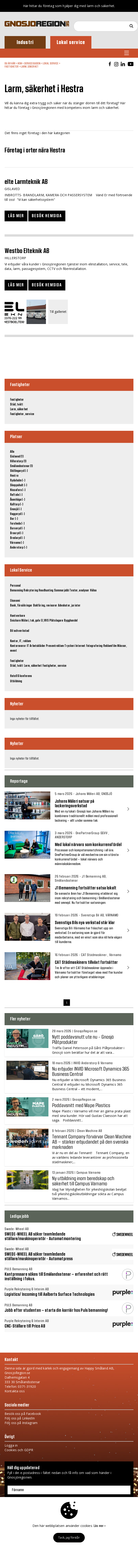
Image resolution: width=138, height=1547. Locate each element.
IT (28, 646)
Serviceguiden (32, 63)
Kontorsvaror (18, 646)
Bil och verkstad (19, 630)
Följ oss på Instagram (21, 1423)
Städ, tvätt (16, 404)
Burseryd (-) (17, 528)
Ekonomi (15, 600)
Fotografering (94, 646)
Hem (20, 63)
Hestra (14, 475)
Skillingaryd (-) (19, 471)
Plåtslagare (56, 620)
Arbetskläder (37, 646)
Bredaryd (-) (17, 538)
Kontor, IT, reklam (20, 641)
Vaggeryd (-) (17, 514)
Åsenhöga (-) (17, 499)
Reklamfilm (110, 646)
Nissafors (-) (17, 490)
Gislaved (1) (17, 456)
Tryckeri (69, 646)
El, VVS (45, 620)
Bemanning (16, 590)
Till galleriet (58, 312)
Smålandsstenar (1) (21, 466)
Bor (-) (14, 518)
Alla (12, 451)
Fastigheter (12, 66)
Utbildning (16, 681)
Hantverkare (17, 615)
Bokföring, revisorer (45, 605)
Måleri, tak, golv (30, 620)
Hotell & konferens (21, 676)
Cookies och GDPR (19, 1450)
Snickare (15, 620)
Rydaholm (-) (17, 480)
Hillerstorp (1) (18, 461)
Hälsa (93, 590)
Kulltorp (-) (16, 504)
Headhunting (46, 590)
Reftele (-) (16, 495)
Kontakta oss (15, 1391)
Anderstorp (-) (18, 547)
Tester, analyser (79, 590)
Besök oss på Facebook (23, 1413)
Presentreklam (55, 646)
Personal (15, 585)
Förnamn (18, 1490)
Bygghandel (70, 620)
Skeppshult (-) (18, 485)
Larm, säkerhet (29, 66)
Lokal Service (50, 63)
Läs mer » (100, 1526)
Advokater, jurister (69, 605)
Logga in (11, 1445)
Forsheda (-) (17, 523)
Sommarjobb (61, 590)
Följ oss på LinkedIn (20, 1418)
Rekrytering (31, 590)
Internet (80, 646)
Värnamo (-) (17, 542)
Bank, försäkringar (21, 605)
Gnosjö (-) (15, 509)
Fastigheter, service (22, 414)
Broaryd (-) (16, 533)
